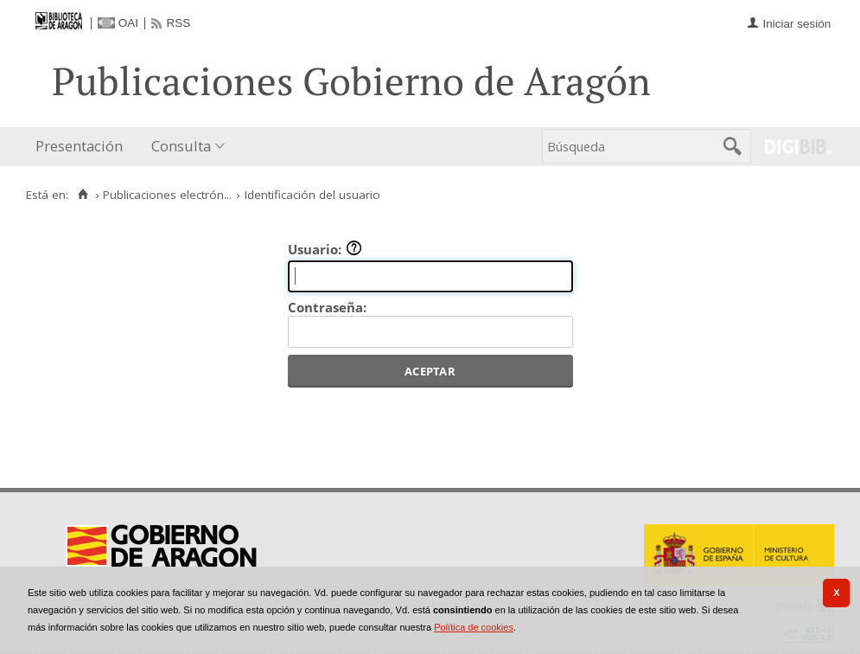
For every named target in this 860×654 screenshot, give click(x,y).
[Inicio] (82, 195)
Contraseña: (327, 307)
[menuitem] (83, 146)
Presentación (79, 146)
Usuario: (325, 249)
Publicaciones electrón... (167, 194)
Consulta (181, 146)
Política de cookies (473, 627)
